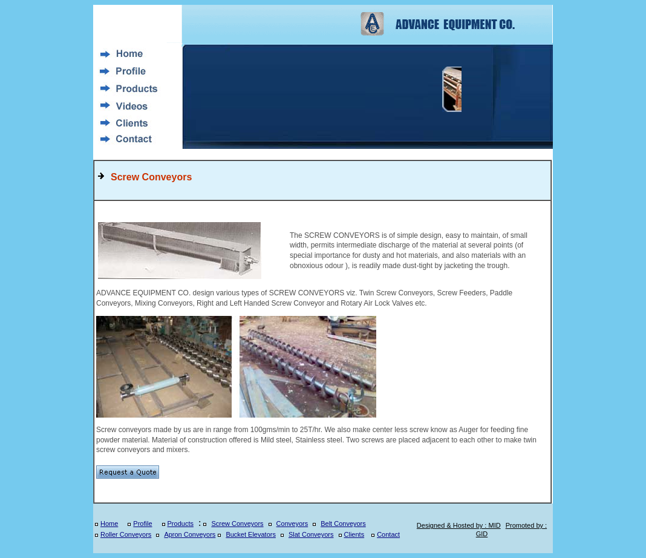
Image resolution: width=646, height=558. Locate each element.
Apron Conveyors (189, 534)
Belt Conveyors (343, 523)
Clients (354, 534)
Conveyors (292, 523)
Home (109, 523)
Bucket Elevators (251, 534)
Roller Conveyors (125, 534)
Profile (142, 523)
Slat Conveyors (311, 534)
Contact (388, 534)
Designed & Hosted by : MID (459, 525)
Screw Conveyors (237, 523)
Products (181, 523)
